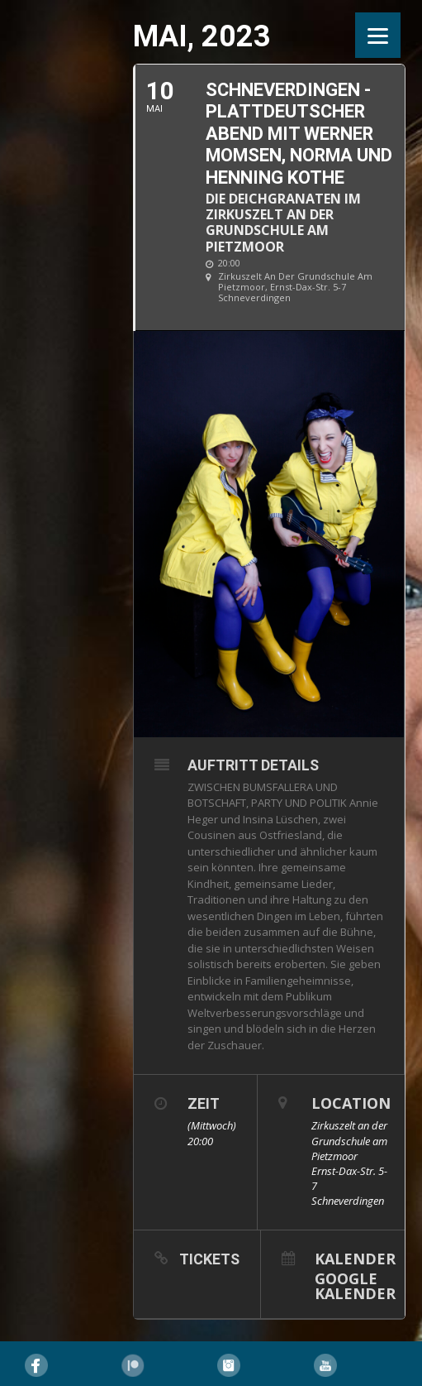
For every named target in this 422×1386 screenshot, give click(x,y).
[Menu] (378, 35)
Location (351, 1103)
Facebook (36, 1365)
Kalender (355, 1257)
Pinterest (133, 1365)
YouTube (325, 1365)
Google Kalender (355, 1285)
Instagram (228, 1365)
